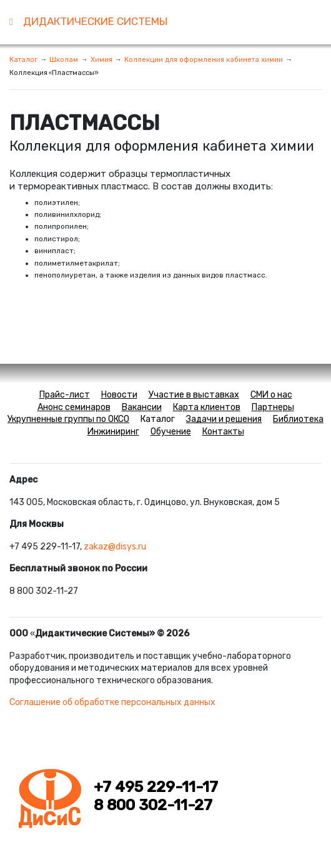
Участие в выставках (194, 394)
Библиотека (298, 419)
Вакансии (142, 407)
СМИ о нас (271, 394)
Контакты (223, 431)
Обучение (171, 431)
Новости (119, 394)
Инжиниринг (113, 431)
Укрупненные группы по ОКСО (68, 419)
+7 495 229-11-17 (156, 787)
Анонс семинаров (74, 407)
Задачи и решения (224, 419)
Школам (63, 59)
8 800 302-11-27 (153, 805)
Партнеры (273, 407)
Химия (101, 59)
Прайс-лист (64, 394)
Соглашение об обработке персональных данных (112, 702)
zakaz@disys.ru (115, 546)
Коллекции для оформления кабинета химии (203, 59)
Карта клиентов (206, 407)
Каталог (23, 59)
